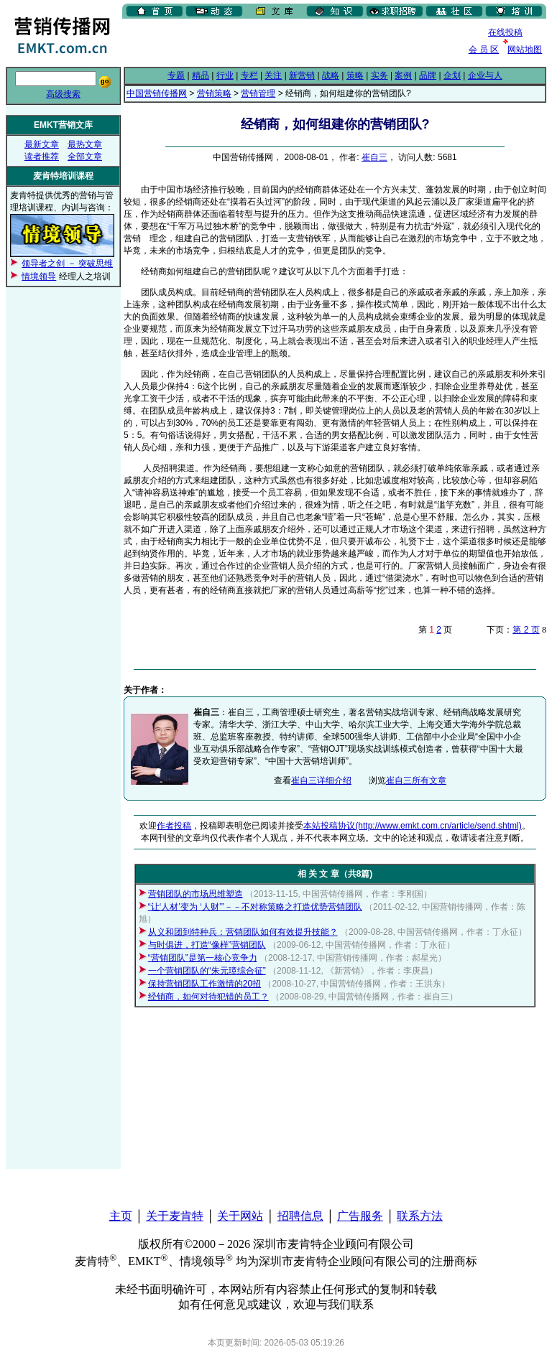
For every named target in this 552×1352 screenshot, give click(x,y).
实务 (379, 75)
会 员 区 (484, 50)
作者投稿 (174, 826)
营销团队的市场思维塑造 (195, 894)
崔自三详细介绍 (321, 780)
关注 (273, 75)
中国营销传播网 (156, 93)
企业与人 (485, 75)
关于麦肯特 (174, 1216)
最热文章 (85, 144)
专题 (176, 75)
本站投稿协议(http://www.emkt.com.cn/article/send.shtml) (412, 826)
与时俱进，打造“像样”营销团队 (207, 945)
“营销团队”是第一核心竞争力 (202, 958)
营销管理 (258, 93)
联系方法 (420, 1216)
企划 (452, 75)
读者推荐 (41, 156)
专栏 (249, 75)
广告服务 (360, 1216)
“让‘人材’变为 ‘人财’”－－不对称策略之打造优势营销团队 (255, 907)
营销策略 (214, 93)
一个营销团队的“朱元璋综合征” (207, 971)
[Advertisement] (290, 42)
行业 (225, 75)
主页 (120, 1216)
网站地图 (524, 50)
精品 (200, 75)
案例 (403, 75)
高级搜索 (63, 94)
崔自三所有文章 (416, 780)
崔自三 (374, 157)
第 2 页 (525, 630)
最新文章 (41, 144)
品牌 (427, 75)
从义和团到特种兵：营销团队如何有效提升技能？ (243, 932)
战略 (330, 75)
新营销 (302, 75)
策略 (355, 75)
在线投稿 (505, 32)
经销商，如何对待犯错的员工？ (208, 997)
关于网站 (240, 1216)
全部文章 (85, 156)
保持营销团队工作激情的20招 (204, 984)
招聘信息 (300, 1216)
